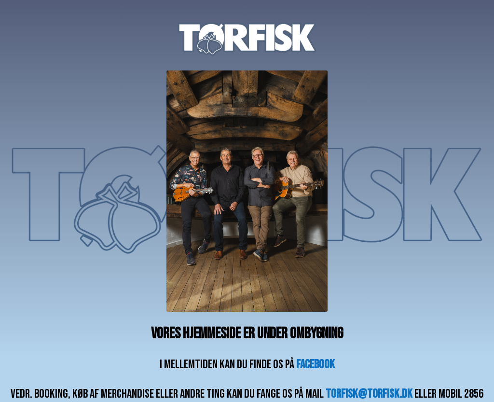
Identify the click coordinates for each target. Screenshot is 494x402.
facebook (315, 364)
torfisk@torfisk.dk (369, 394)
